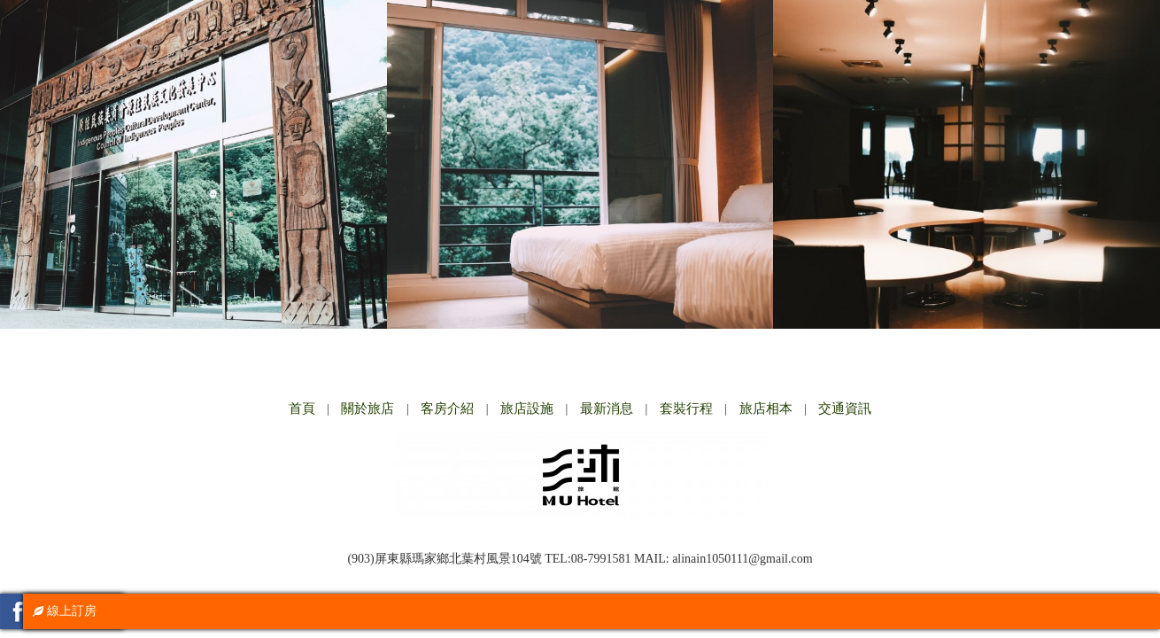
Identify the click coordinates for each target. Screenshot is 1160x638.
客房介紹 (447, 408)
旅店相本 (766, 408)
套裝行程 (686, 408)
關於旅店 (367, 408)
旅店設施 (526, 408)
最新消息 (606, 408)
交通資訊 (844, 408)
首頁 (302, 408)
